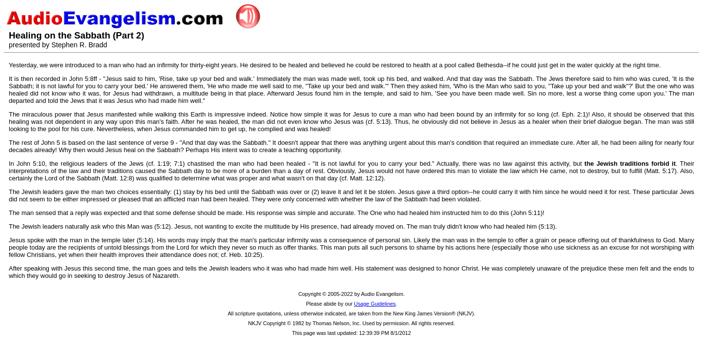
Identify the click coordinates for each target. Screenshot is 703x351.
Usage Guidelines (374, 304)
